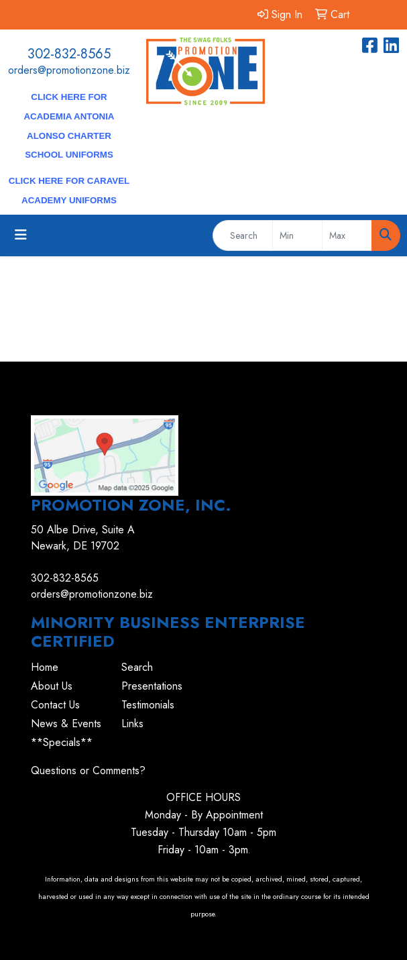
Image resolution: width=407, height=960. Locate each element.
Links (132, 723)
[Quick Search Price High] (347, 235)
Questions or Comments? (88, 770)
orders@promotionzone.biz (69, 70)
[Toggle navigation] (21, 235)
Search (137, 667)
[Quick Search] (243, 235)
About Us (51, 686)
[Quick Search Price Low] (297, 235)
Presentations (151, 686)
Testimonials (147, 704)
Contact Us (55, 704)
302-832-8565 (69, 54)
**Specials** (62, 742)
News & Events (66, 723)
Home (44, 667)
